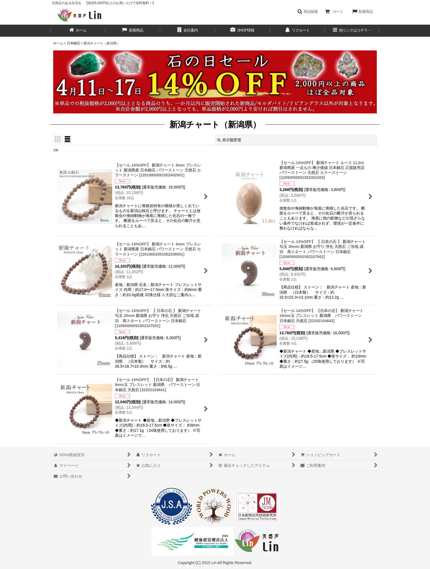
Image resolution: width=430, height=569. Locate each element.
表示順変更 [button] (229, 140)
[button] (308, 11)
